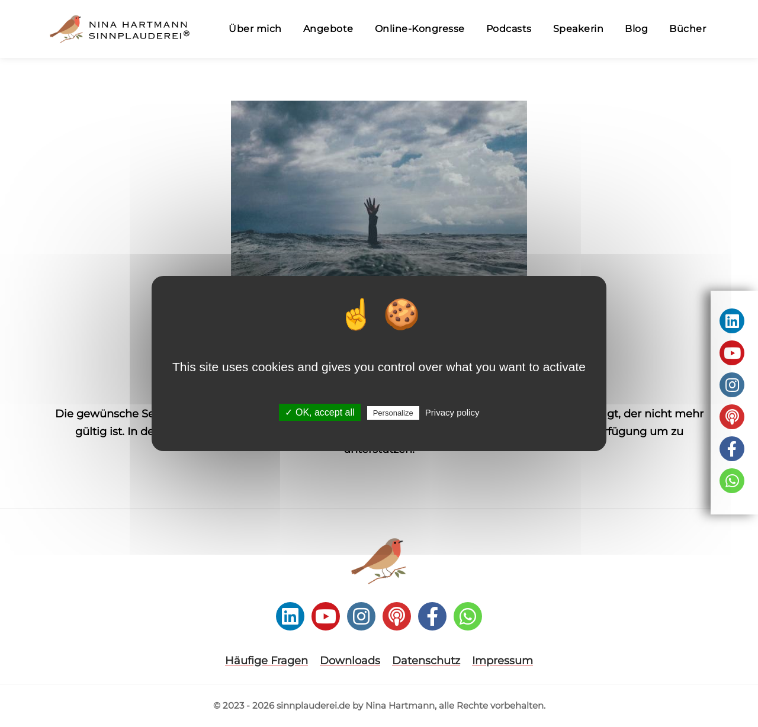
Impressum (502, 660)
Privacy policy (452, 412)
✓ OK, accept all (319, 412)
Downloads (350, 660)
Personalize (393, 412)
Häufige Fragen (266, 660)
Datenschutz (426, 660)
